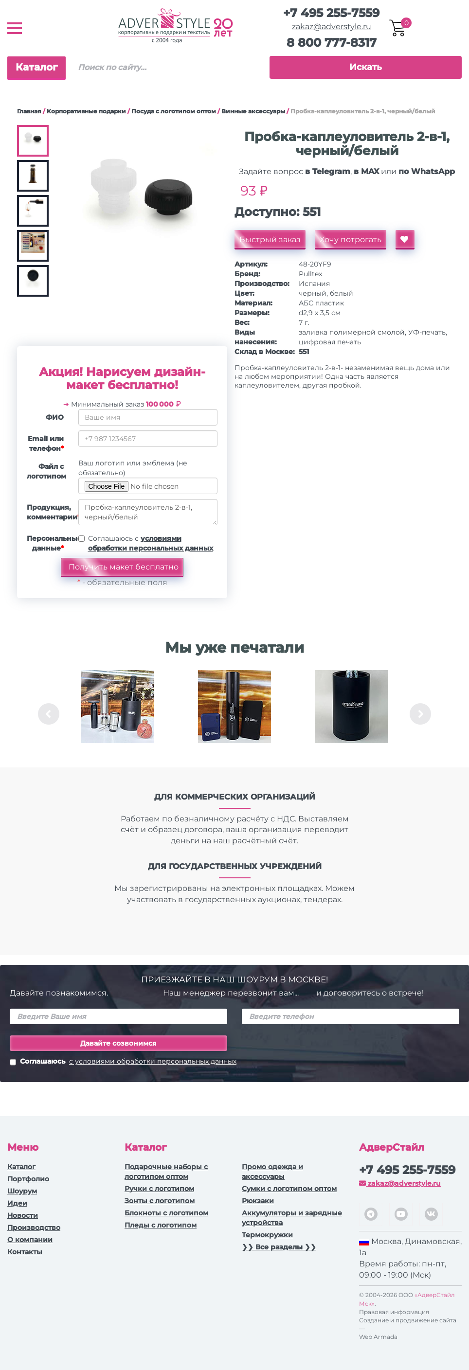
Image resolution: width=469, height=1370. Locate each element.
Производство (33, 1227)
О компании (30, 1239)
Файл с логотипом (46, 471)
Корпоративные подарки (86, 111)
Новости (22, 1215)
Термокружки (267, 1234)
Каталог (36, 67)
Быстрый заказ (270, 239)
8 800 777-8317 (332, 43)
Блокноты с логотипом (166, 1213)
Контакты (24, 1251)
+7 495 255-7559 (331, 13)
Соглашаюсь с (150, 543)
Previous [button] (48, 714)
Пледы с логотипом (161, 1225)
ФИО (55, 417)
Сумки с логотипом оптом (289, 1188)
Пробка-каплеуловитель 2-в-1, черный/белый (148, 512)
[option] (117, 714)
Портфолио (28, 1178)
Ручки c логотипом (159, 1188)
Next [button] (420, 714)
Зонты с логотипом (160, 1200)
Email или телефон (46, 443)
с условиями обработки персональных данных (152, 1061)
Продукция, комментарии (49, 512)
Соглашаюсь (123, 1062)
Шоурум (22, 1191)
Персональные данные (49, 543)
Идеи (17, 1203)
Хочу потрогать (350, 239)
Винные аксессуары (253, 111)
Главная (29, 111)
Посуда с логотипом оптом (173, 111)
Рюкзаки (258, 1200)
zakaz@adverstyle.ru (331, 26)
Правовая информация (394, 1312)
